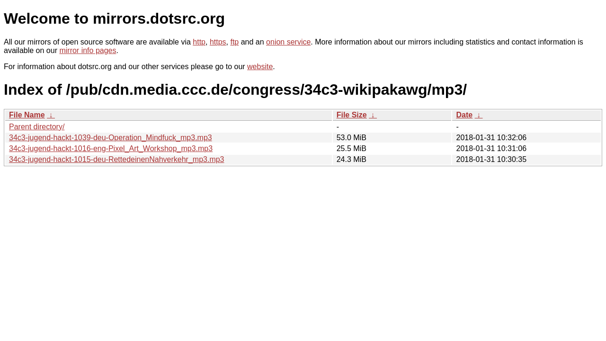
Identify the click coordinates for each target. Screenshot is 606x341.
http (199, 42)
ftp (234, 42)
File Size (352, 115)
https (218, 42)
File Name (27, 115)
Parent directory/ (36, 127)
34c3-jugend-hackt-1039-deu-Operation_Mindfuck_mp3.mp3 (110, 138)
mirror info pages (87, 50)
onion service (288, 42)
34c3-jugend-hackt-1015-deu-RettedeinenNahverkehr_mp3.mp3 (116, 159)
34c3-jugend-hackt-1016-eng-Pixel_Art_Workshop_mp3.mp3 (111, 148)
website (260, 67)
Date (464, 115)
